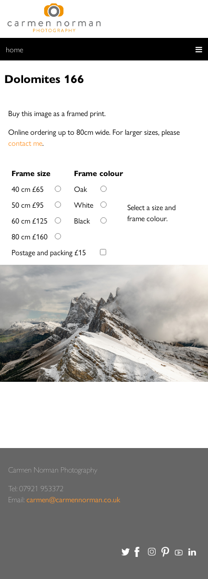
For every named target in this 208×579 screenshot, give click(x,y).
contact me (25, 142)
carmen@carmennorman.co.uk (73, 499)
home (14, 49)
